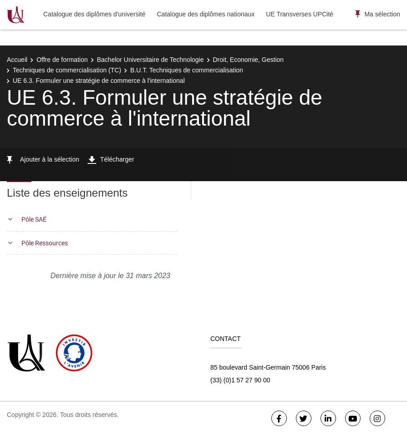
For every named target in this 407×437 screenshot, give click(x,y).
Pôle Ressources (44, 243)
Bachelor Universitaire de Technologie (150, 59)
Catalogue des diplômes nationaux (205, 14)
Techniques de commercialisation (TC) (67, 70)
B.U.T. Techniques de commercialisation (186, 70)
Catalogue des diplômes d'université (94, 14)
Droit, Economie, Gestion (248, 59)
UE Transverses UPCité (299, 14)
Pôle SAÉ (33, 219)
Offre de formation (62, 59)
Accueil (17, 59)
